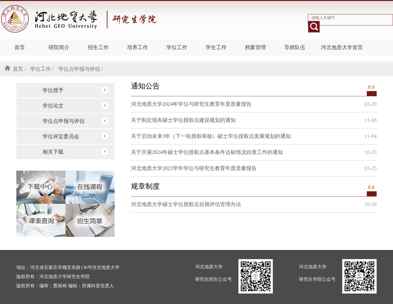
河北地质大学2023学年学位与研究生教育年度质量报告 (194, 168)
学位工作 (176, 47)
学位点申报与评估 (75, 120)
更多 (371, 87)
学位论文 (75, 105)
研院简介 (58, 47)
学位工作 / (42, 69)
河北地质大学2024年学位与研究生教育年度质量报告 (191, 104)
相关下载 (75, 151)
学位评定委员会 (75, 136)
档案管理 (255, 47)
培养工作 (137, 47)
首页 (19, 47)
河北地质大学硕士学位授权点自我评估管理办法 (186, 204)
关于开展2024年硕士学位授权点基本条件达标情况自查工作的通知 (207, 152)
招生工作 (98, 47)
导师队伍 (294, 47)
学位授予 (75, 89)
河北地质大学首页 (342, 47)
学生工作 (216, 47)
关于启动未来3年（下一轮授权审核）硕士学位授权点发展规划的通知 (211, 136)
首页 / (19, 69)
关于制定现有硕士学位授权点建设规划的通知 (183, 120)
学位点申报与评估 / (80, 69)
